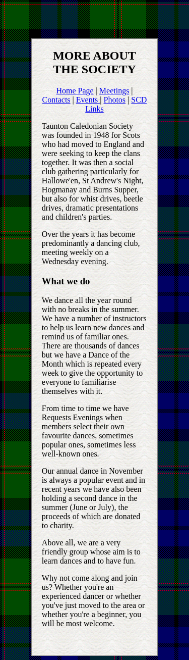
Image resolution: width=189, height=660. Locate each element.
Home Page (74, 90)
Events (88, 99)
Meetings (114, 90)
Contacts (56, 99)
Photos (115, 99)
